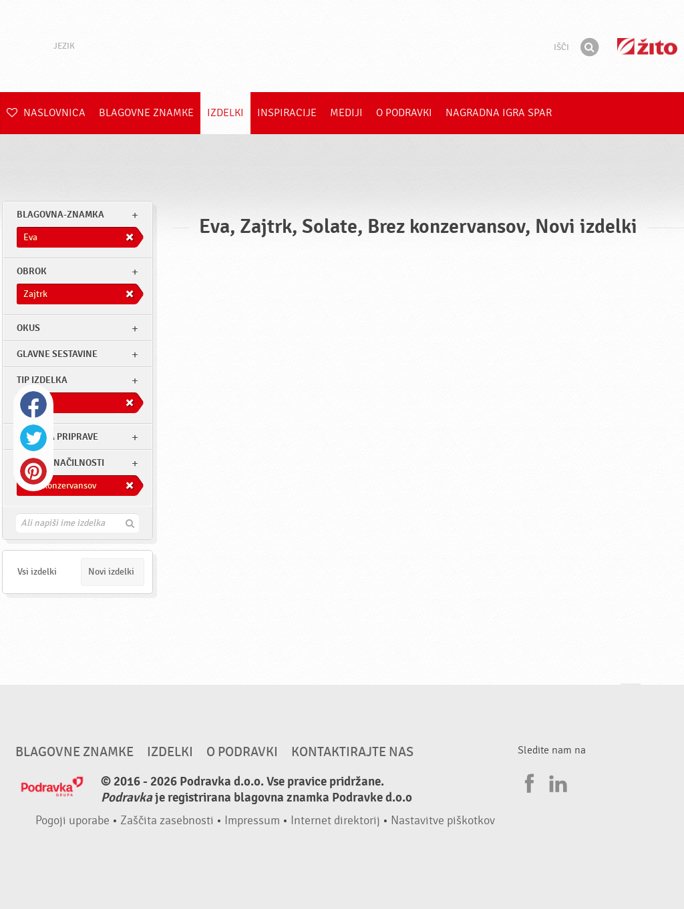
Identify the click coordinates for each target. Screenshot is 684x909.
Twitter (33, 437)
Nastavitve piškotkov (443, 821)
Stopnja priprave (57, 436)
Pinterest (33, 471)
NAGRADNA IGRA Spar (499, 113)
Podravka (342, 46)
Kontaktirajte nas (352, 752)
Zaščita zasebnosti (167, 821)
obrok (32, 271)
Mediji (346, 113)
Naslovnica (46, 113)
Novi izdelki (111, 571)
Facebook (33, 404)
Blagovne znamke (146, 113)
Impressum (252, 821)
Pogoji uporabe (72, 821)
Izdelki (225, 113)
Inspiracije (287, 113)
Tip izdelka (42, 380)
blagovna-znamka (60, 214)
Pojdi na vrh (631, 696)
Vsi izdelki (37, 571)
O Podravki (404, 113)
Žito (647, 46)
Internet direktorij (335, 821)
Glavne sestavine (57, 354)
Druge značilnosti (60, 463)
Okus (28, 328)
